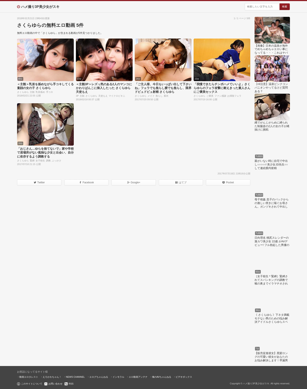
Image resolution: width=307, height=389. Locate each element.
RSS (71, 383)
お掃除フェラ (234, 96)
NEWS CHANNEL (75, 377)
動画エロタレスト (28, 377)
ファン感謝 (220, 96)
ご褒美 (209, 96)
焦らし (159, 96)
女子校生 (40, 160)
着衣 (166, 96)
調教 (48, 160)
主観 (32, 92)
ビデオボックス (184, 377)
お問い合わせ (55, 383)
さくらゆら (23, 92)
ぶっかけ (56, 160)
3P (77, 96)
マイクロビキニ (117, 96)
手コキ (49, 92)
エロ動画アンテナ (138, 377)
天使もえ (103, 96)
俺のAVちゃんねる (161, 377)
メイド (151, 96)
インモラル (118, 377)
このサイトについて (31, 383)
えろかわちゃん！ (52, 377)
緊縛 (32, 160)
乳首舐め (40, 92)
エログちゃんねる (98, 377)
